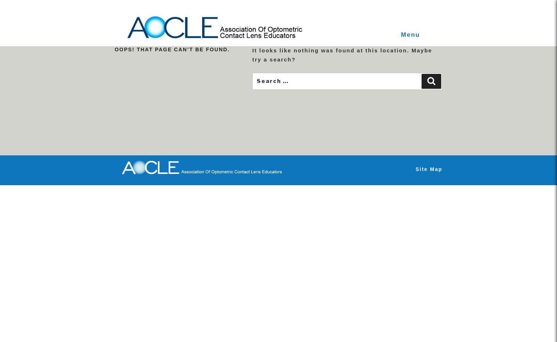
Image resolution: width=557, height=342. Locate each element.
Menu (410, 34)
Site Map (428, 169)
